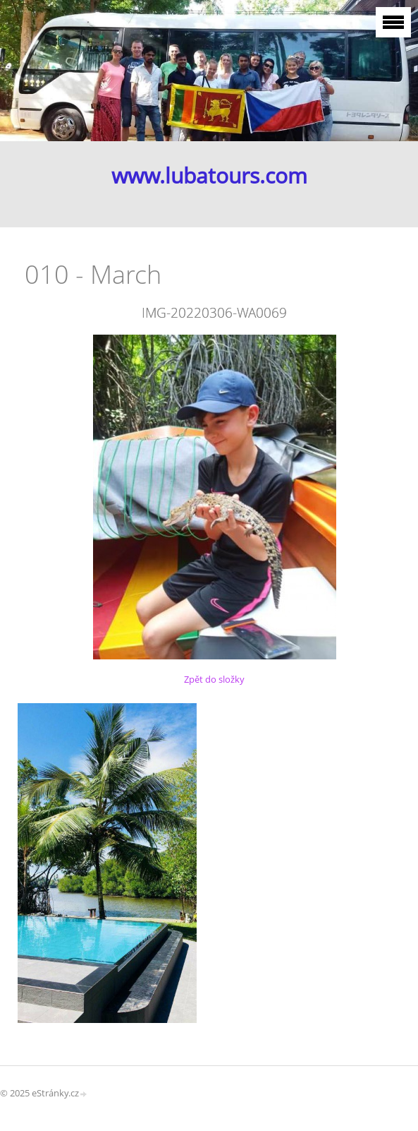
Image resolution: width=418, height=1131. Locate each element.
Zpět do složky (214, 679)
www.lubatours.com (209, 175)
